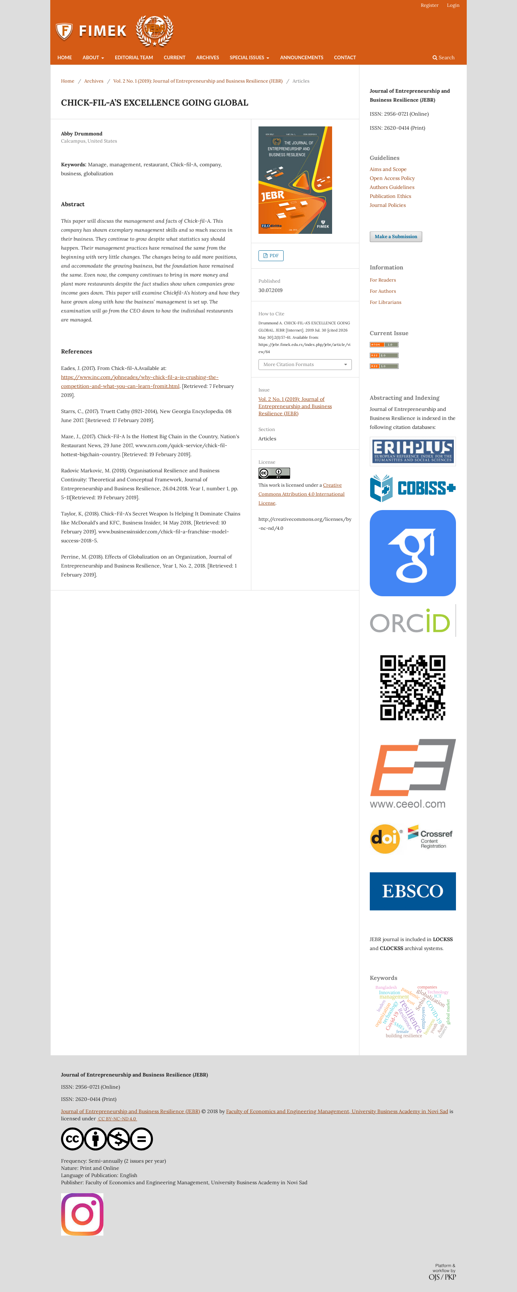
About (91, 57)
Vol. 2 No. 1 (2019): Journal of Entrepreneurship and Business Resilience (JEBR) (198, 81)
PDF (274, 256)
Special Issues (247, 57)
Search (444, 57)
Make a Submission (396, 236)
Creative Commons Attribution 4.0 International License (301, 494)
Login (453, 5)
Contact (345, 57)
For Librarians (385, 302)
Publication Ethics (390, 196)
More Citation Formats (289, 364)
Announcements (301, 57)
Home (64, 57)
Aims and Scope (388, 169)
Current (174, 57)
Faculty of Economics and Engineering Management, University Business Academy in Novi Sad (337, 1111)
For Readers (383, 280)
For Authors (383, 291)
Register (430, 5)
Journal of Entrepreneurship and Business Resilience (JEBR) (130, 1111)
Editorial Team (134, 57)
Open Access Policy (392, 178)
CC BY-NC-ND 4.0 (117, 1118)
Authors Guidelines (392, 187)
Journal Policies (388, 205)
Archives (207, 57)
